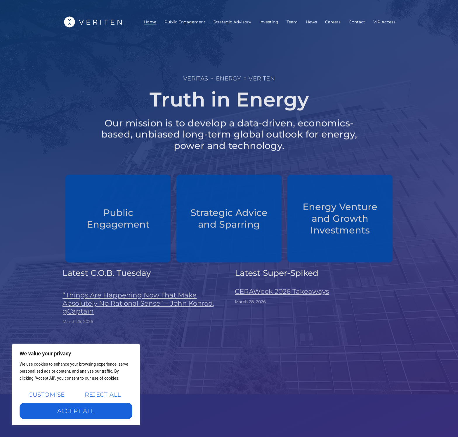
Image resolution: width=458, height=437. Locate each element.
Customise (46, 394)
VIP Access (384, 22)
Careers (333, 22)
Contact (357, 22)
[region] (76, 384)
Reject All (103, 394)
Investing (268, 22)
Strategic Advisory (232, 22)
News (311, 22)
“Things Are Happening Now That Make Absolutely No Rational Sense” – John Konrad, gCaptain (138, 320)
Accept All (75, 410)
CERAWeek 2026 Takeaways (282, 301)
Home (150, 22)
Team (292, 22)
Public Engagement (184, 22)
